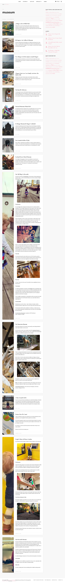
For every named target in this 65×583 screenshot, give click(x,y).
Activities (25, 1)
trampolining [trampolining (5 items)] (47, 27)
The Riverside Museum (21, 539)
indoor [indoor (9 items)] (47, 20)
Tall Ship (30, 288)
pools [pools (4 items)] (60, 22)
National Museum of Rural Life (23, 106)
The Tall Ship (25, 176)
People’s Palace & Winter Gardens (23, 439)
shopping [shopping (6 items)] (47, 25)
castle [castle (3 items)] (58, 60)
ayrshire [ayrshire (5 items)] (50, 12)
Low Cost (32, 1)
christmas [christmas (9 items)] (47, 15)
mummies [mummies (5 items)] (56, 20)
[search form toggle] (61, 1)
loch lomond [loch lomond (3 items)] (53, 20)
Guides (45, 1)
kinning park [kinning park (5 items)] (50, 20)
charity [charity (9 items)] (60, 13)
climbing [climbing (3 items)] (51, 15)
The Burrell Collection (20, 90)
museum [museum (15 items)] (60, 20)
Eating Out (38, 1)
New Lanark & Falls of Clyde (22, 140)
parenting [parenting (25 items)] (54, 22)
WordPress (14, 580)
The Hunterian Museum (21, 324)
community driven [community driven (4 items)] (54, 15)
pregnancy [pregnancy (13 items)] (50, 24)
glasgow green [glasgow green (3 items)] (55, 65)
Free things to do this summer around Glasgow (26, 57)
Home (19, 1)
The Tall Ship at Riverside (20, 313)
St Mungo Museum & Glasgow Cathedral (25, 124)
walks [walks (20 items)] (53, 27)
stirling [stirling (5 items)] (54, 25)
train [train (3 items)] (59, 25)
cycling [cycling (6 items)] (47, 17)
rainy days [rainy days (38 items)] (56, 24)
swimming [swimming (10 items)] (57, 25)
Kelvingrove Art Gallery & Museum (24, 40)
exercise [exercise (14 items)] (47, 19)
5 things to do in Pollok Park (22, 23)
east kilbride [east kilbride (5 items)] (50, 17)
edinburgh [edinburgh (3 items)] (53, 17)
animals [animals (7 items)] (47, 12)
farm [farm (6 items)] (50, 18)
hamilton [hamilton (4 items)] (59, 65)
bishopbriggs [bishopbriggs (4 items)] (48, 60)
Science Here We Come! (21, 414)
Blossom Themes (5, 580)
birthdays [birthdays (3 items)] (58, 12)
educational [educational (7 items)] (57, 17)
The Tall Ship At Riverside (21, 174)
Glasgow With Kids (11, 580)
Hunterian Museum (36, 330)
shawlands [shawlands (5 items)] (61, 24)
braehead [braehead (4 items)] (51, 60)
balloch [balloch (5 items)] (53, 12)
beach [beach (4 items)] (55, 12)
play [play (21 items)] (58, 22)
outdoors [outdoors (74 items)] (49, 22)
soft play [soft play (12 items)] (50, 25)
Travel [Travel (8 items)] (51, 27)
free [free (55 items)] (52, 19)
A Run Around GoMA (20, 398)
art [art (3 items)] (48, 12)
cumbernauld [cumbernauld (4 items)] (59, 15)
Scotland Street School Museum (23, 157)
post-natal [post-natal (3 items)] (47, 24)
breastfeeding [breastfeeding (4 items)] (55, 60)
